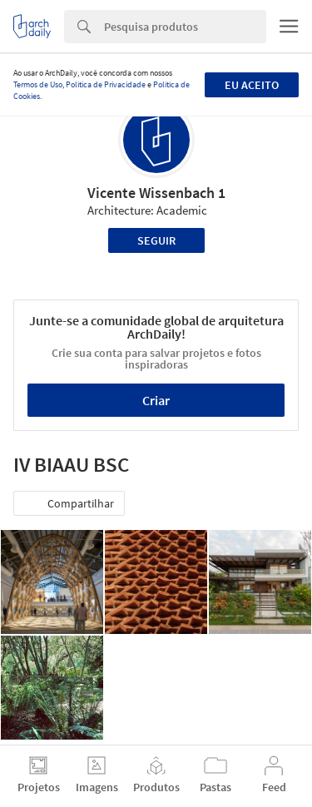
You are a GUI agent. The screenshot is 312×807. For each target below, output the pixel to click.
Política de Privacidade (106, 84)
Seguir (156, 240)
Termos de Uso (37, 84)
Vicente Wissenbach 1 (156, 192)
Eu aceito (252, 84)
